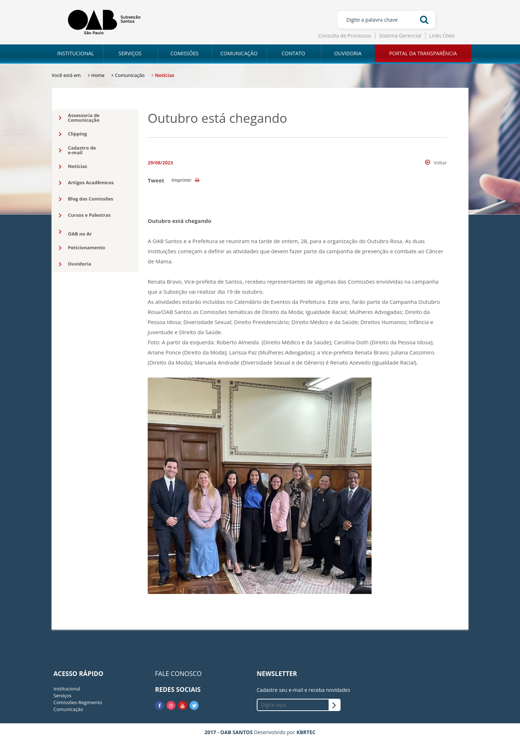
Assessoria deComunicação (79, 117)
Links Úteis (442, 35)
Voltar (436, 162)
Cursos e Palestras (84, 215)
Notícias (73, 166)
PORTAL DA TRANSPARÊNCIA (423, 53)
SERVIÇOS (130, 53)
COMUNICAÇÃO (238, 53)
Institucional (66, 688)
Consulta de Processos (344, 35)
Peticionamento (82, 247)
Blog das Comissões (86, 199)
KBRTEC (306, 732)
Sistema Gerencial (400, 35)
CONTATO (293, 53)
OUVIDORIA (347, 53)
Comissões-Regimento (77, 702)
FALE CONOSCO (178, 673)
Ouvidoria (75, 264)
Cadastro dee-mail (77, 150)
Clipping (73, 134)
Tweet (156, 180)
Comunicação (68, 709)
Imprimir (185, 180)
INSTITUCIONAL (75, 53)
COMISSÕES (184, 53)
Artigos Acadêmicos (86, 182)
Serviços (62, 695)
